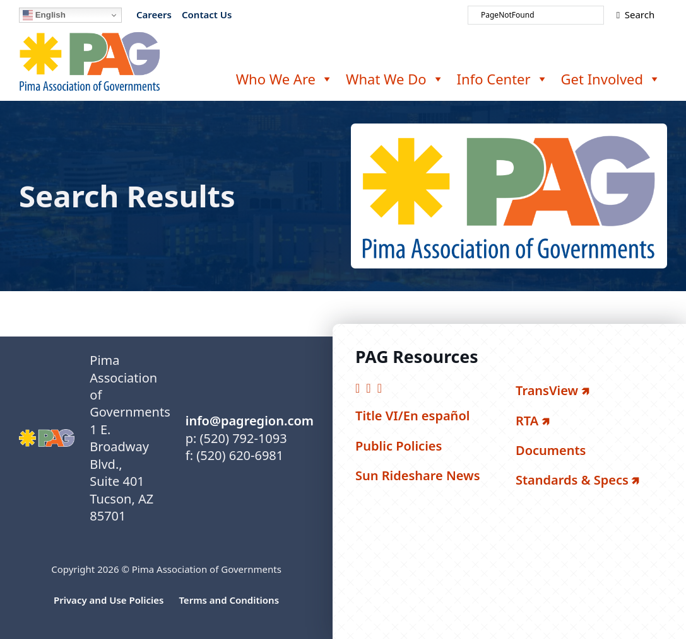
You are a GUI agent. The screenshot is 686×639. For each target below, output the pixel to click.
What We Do (395, 79)
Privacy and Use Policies (108, 600)
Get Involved (611, 79)
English (44, 15)
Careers (154, 14)
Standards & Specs (572, 479)
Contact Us (207, 14)
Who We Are (284, 79)
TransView (547, 390)
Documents (551, 450)
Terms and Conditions (229, 600)
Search (635, 14)
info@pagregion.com (250, 420)
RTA (527, 420)
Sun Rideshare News (417, 475)
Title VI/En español (412, 415)
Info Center (502, 79)
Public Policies (398, 445)
